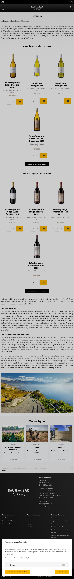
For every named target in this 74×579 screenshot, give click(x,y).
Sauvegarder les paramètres (17, 572)
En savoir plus (9, 554)
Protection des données (12, 558)
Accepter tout (62, 572)
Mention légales (25, 558)
